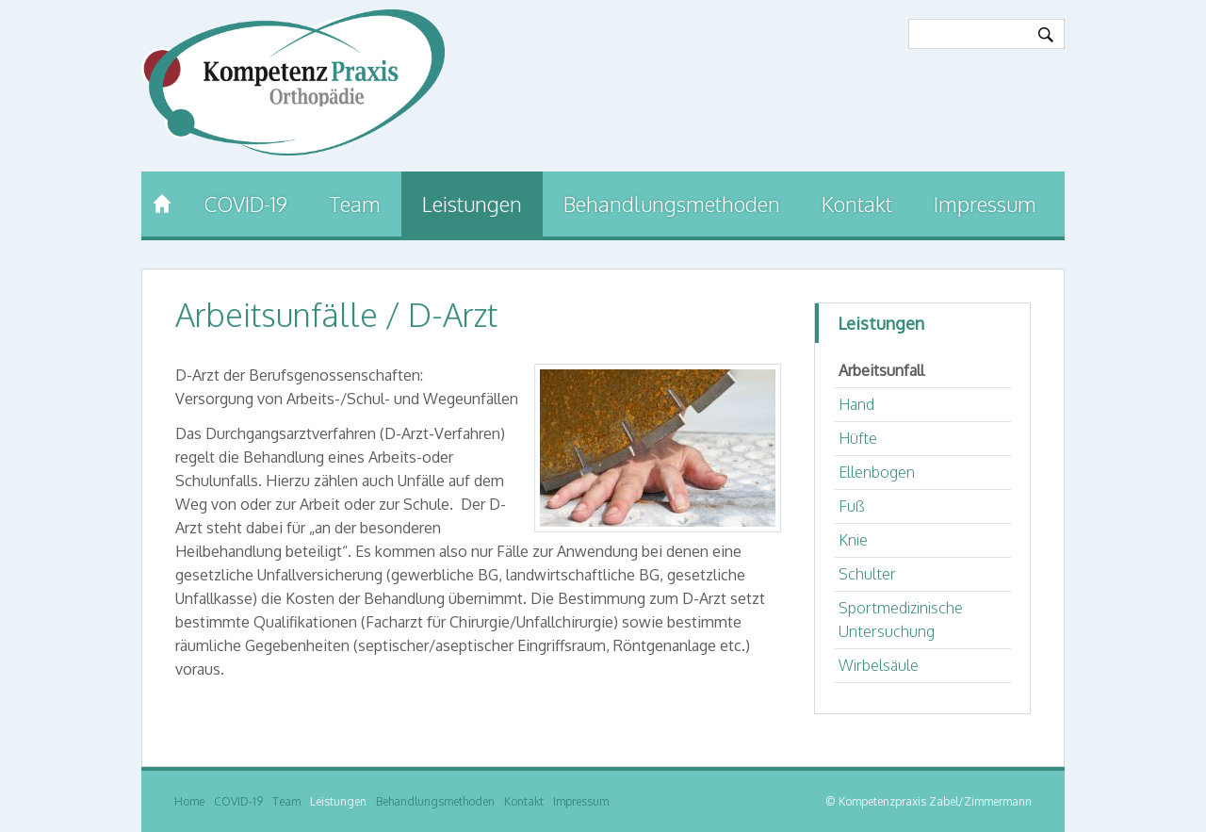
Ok (1045, 35)
